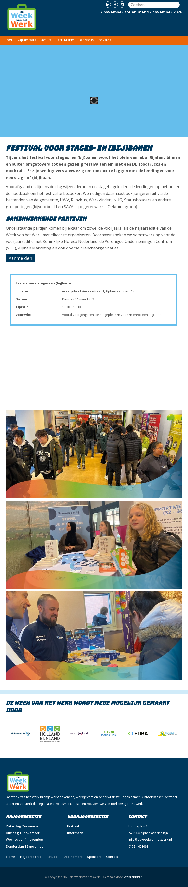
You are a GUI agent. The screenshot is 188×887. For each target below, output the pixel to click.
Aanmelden (20, 258)
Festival (73, 826)
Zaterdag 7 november (23, 826)
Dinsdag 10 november (23, 833)
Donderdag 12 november (25, 846)
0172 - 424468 (138, 846)
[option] (31, 734)
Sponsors (86, 40)
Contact (104, 40)
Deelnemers (66, 40)
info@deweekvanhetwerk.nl (150, 839)
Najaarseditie (26, 40)
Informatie (75, 833)
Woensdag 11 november (24, 839)
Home (8, 40)
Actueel (47, 40)
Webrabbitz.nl (133, 877)
